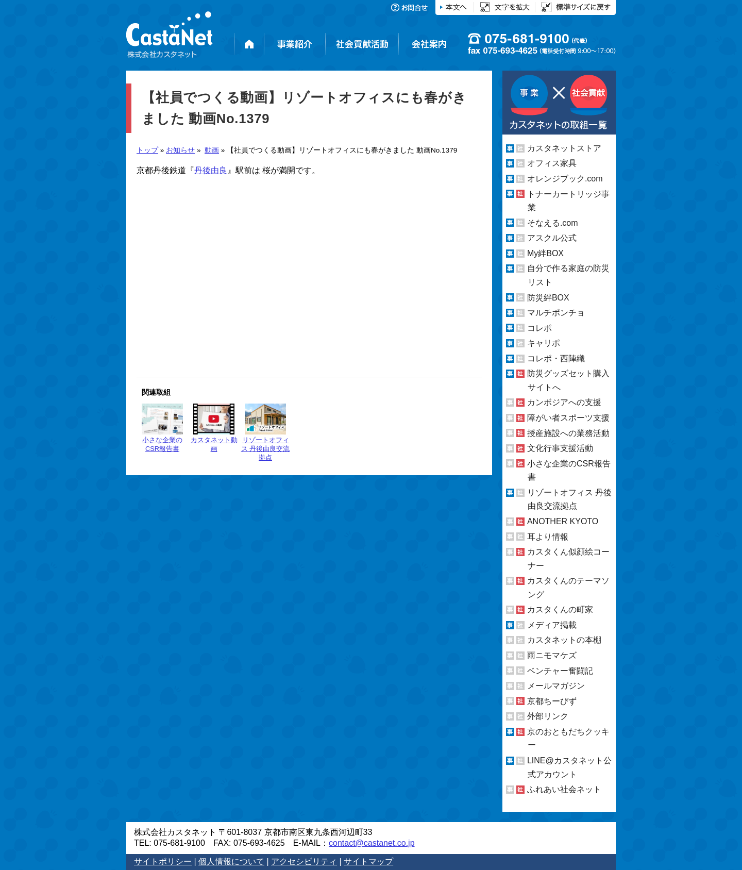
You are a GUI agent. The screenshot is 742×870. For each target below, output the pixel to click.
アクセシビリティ (304, 861)
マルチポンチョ (556, 312)
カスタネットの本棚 (564, 639)
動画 (212, 150)
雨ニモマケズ (552, 655)
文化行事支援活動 (560, 448)
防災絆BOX (548, 297)
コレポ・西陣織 (556, 358)
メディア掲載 (552, 625)
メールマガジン (556, 685)
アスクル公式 (552, 237)
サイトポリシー (163, 861)
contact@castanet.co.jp (372, 843)
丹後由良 (210, 170)
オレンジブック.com (565, 178)
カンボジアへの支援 (564, 402)
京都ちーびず (552, 701)
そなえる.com (552, 223)
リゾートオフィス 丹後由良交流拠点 (265, 432)
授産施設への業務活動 (568, 433)
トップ (147, 150)
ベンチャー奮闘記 (560, 670)
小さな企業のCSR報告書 (162, 428)
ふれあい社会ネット (564, 789)
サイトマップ (368, 861)
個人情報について (231, 861)
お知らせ (180, 150)
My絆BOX (545, 253)
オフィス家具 (552, 163)
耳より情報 (547, 536)
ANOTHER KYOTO (562, 521)
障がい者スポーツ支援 (568, 417)
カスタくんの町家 (560, 609)
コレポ (539, 328)
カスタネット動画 (214, 428)
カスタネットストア (564, 148)
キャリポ (543, 343)
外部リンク (547, 716)
